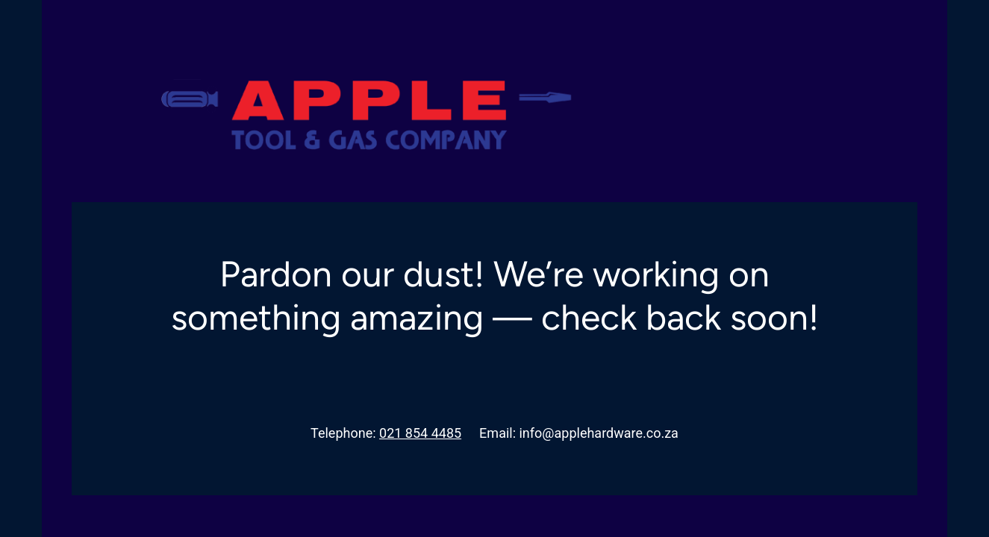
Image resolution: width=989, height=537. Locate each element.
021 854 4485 (420, 433)
